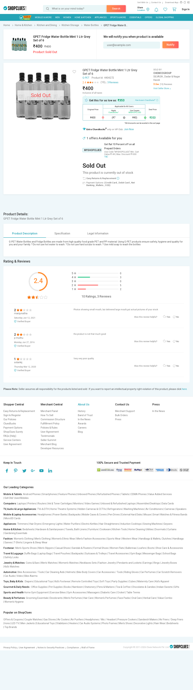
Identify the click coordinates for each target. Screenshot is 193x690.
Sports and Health (13, 592)
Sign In (186, 9)
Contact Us (156, 2)
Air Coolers (63, 619)
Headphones (44, 514)
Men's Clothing (42, 538)
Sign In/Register (12, 415)
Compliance (73, 647)
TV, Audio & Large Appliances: (20, 509)
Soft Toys (105, 581)
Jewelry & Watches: (14, 562)
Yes (168, 317)
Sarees (8, 542)
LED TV (15, 623)
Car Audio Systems (89, 623)
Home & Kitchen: (12, 529)
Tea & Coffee (123, 587)
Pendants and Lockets (129, 562)
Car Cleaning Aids (55, 572)
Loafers (142, 548)
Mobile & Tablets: (13, 494)
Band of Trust (85, 415)
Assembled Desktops (148, 503)
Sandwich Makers (148, 619)
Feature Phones (67, 494)
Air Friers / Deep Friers (171, 619)
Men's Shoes (125, 623)
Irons (7, 623)
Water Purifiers (72, 523)
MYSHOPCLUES (92, 150)
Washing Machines (134, 509)
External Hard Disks (131, 514)
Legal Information (97, 233)
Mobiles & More (43, 17)
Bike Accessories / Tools (31, 572)
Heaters (73, 623)
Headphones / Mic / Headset (100, 619)
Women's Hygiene (14, 601)
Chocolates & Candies (144, 587)
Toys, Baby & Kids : (13, 581)
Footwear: (9, 548)
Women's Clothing (23, 538)
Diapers (29, 581)
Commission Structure (53, 419)
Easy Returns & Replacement (19, 411)
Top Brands (10, 627)
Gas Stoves (50, 619)
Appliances (100, 17)
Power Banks (60, 514)
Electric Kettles (90, 523)
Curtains (171, 529)
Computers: (10, 503)
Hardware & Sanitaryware (50, 529)
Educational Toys (44, 581)
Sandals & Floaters (82, 548)
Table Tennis (133, 592)
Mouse (147, 514)
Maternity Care (145, 581)
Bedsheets (28, 529)
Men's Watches (49, 562)
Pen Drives (114, 514)
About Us (83, 404)
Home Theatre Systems (63, 509)
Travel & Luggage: (13, 553)
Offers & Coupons (13, 619)
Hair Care (88, 598)
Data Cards (168, 503)
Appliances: (10, 523)
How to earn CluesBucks (146, 100)
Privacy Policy (10, 647)
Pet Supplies (56, 587)
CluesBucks (9, 423)
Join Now (129, 129)
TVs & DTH (43, 509)
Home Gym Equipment (36, 592)
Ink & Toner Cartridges (60, 503)
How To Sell (47, 415)
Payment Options (12, 427)
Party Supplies (119, 581)
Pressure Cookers (127, 619)
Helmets (70, 572)
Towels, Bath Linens (76, 529)
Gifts (176, 587)
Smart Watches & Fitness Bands (170, 514)
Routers (42, 503)
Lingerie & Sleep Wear (35, 542)
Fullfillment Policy (50, 423)
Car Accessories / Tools (110, 572)
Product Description (24, 233)
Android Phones (31, 494)
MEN (57, 17)
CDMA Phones (138, 494)
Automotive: (10, 572)
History (81, 411)
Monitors (78, 503)
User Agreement (12, 444)
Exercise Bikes (58, 592)
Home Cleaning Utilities (140, 529)
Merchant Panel (49, 411)
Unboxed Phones (86, 494)
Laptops (21, 503)
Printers (32, 503)
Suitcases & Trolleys (96, 553)
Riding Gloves (131, 572)
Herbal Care (149, 598)
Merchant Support (125, 411)
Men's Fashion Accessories (91, 538)
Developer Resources (52, 448)
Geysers (168, 523)
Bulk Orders (121, 415)
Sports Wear (114, 538)
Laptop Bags (45, 553)
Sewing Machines (152, 523)
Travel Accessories (118, 553)
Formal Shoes (100, 548)
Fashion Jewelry (107, 562)
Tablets (125, 494)
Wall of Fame (87, 647)
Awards (82, 423)
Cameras (170, 509)
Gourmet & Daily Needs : (17, 587)
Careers (82, 427)
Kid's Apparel (162, 581)
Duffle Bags (30, 553)
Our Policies (9, 419)
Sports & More (118, 17)
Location (141, 10)
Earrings (147, 562)
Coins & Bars (32, 562)
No (177, 317)
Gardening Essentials (15, 533)
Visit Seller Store (161, 88)
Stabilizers (62, 623)
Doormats (160, 529)
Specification (62, 233)
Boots (151, 548)
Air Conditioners (154, 509)
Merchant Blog (49, 444)
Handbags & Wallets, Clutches (155, 538)
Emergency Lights (52, 523)
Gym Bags (135, 553)
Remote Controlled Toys (85, 581)
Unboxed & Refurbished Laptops (118, 503)
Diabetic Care (108, 592)
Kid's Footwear (62, 581)
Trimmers (22, 523)
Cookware (105, 529)
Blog (80, 431)
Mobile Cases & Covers (94, 514)
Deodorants (56, 598)
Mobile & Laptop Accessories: (20, 514)
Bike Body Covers (86, 572)
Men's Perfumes (73, 598)
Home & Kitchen (83, 17)
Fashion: (8, 538)
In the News (84, 419)
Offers (148, 17)
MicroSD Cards (12, 518)
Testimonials (48, 436)
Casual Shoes (62, 548)
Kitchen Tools (119, 529)
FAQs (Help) (9, 436)
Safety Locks (11, 557)
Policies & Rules (49, 427)
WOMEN (67, 17)
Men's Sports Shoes (26, 548)
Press (118, 419)
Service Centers (12, 440)
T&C (106, 156)
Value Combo (165, 598)
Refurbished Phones (108, 494)
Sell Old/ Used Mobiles (16, 498)
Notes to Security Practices (51, 647)
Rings (157, 562)
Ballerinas (131, 548)
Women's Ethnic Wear (63, 538)
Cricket (121, 592)
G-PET (86, 77)
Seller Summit (48, 440)
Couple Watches (33, 619)
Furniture (93, 529)
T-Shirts (18, 542)
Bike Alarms (31, 576)
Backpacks (74, 514)
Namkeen (77, 587)
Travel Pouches (61, 553)
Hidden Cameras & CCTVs (92, 509)
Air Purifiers (77, 619)
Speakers (181, 509)
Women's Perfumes (105, 598)
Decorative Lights (143, 623)
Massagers (94, 592)
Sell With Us (142, 2)
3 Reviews (112, 82)
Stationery (90, 587)
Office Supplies (39, 587)
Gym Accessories (76, 592)
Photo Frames (109, 623)
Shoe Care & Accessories (169, 548)
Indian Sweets (164, 587)
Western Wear (130, 538)
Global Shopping (165, 17)
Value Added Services (160, 494)
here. (184, 389)
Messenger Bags (152, 553)
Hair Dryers (35, 523)
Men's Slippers (46, 548)
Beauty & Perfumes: (14, 598)
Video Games (92, 503)
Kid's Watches (11, 566)
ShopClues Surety (13, 431)
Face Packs (124, 598)
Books (67, 587)
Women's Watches (69, 562)
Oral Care (137, 598)
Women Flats (117, 548)
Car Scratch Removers (169, 572)
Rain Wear (159, 623)
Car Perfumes (148, 572)
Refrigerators (115, 509)
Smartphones (49, 494)
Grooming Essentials (37, 598)
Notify (170, 44)
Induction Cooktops (131, 523)
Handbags (178, 538)
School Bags (169, 553)
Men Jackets (28, 623)
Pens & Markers (105, 587)
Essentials (135, 17)
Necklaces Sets (88, 562)
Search (116, 8)
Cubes (132, 581)
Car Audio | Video (13, 576)
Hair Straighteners (109, 523)
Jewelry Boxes (169, 562)
